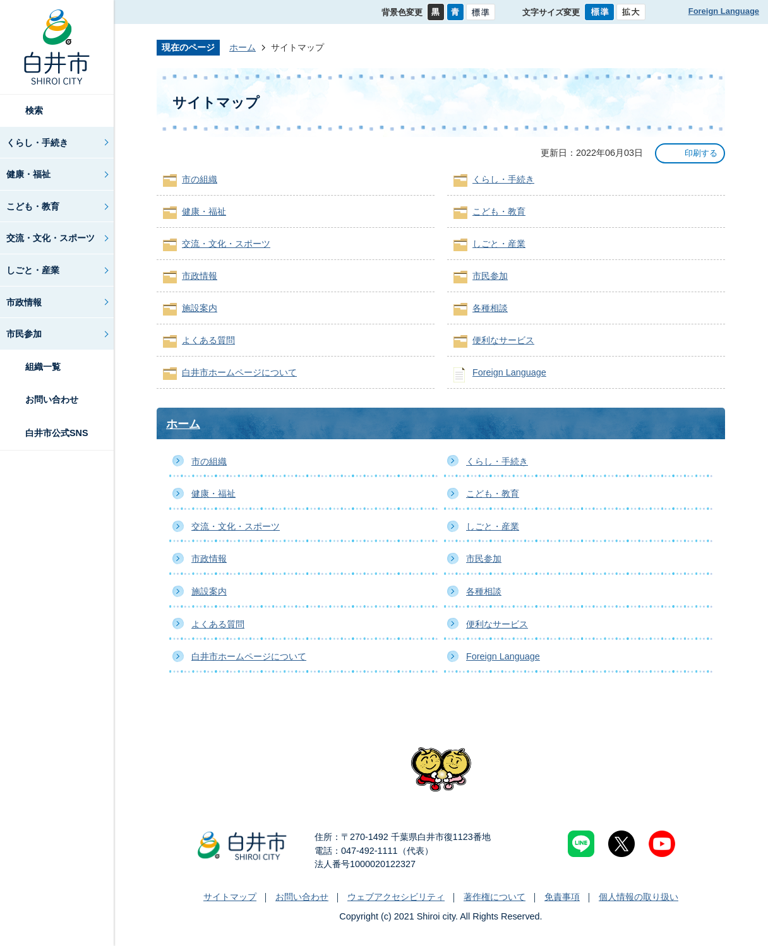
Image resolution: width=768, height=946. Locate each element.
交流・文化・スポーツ (50, 238)
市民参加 (24, 334)
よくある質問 (208, 340)
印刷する (701, 153)
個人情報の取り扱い (638, 897)
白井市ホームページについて (239, 372)
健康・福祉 (28, 174)
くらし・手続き (37, 143)
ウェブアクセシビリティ (396, 897)
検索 (34, 110)
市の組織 (199, 179)
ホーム (242, 47)
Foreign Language (723, 11)
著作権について (494, 897)
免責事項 (562, 897)
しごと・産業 (32, 270)
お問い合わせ (51, 399)
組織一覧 (43, 367)
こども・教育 (32, 206)
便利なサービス (503, 340)
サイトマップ (229, 897)
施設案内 (199, 308)
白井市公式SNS (56, 433)
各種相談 (490, 308)
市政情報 (24, 302)
